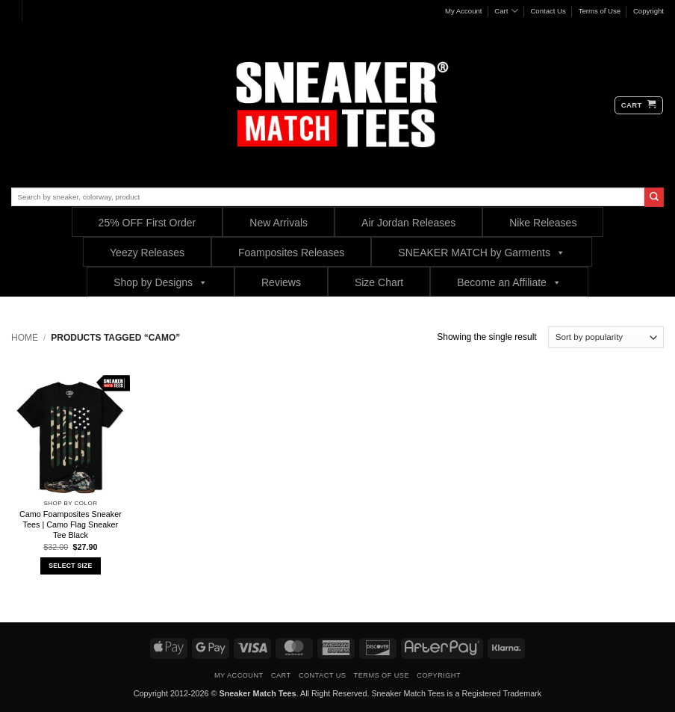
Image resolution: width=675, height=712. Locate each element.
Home (24, 337)
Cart (505, 11)
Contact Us (547, 11)
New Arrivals (278, 223)
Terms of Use (600, 11)
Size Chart (379, 282)
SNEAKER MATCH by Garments (481, 252)
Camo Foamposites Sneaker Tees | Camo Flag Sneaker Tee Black (70, 524)
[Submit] (654, 197)
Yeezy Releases (147, 253)
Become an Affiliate (509, 282)
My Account (463, 11)
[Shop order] (606, 337)
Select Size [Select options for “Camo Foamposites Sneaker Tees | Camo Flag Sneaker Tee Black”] (70, 565)
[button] (639, 105)
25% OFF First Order (147, 223)
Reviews (281, 282)
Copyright (648, 11)
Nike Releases (542, 223)
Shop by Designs (160, 282)
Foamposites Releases (291, 253)
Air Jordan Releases (408, 223)
